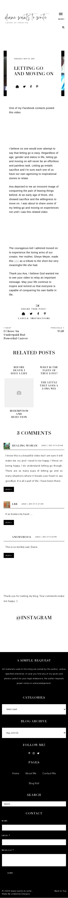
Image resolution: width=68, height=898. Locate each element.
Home (15, 773)
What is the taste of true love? (49, 370)
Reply (9, 489)
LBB (14, 503)
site (16, 261)
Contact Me (49, 773)
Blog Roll (34, 783)
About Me (30, 773)
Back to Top (60, 890)
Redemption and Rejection (19, 413)
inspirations (40, 318)
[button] (59, 16)
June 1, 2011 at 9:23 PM (46, 537)
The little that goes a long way (49, 385)
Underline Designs (20, 893)
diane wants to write (21, 890)
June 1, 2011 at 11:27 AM (32, 504)
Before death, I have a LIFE (19, 370)
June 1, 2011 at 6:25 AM (52, 445)
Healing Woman (24, 445)
